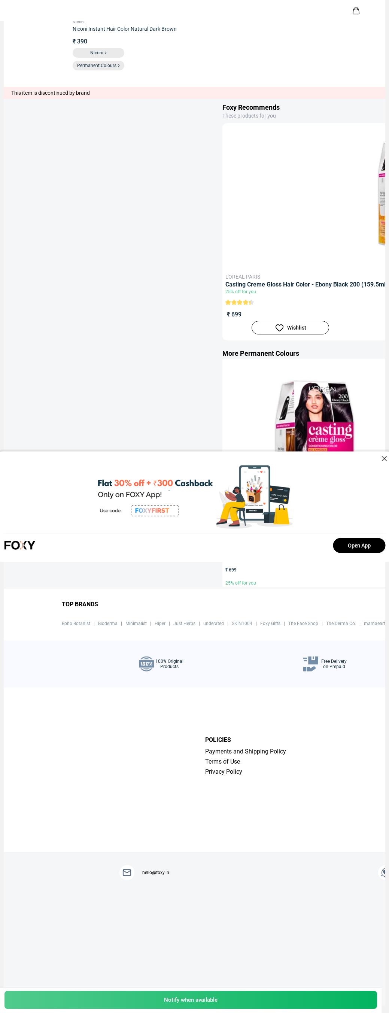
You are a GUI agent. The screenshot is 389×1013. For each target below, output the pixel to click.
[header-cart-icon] (356, 10)
